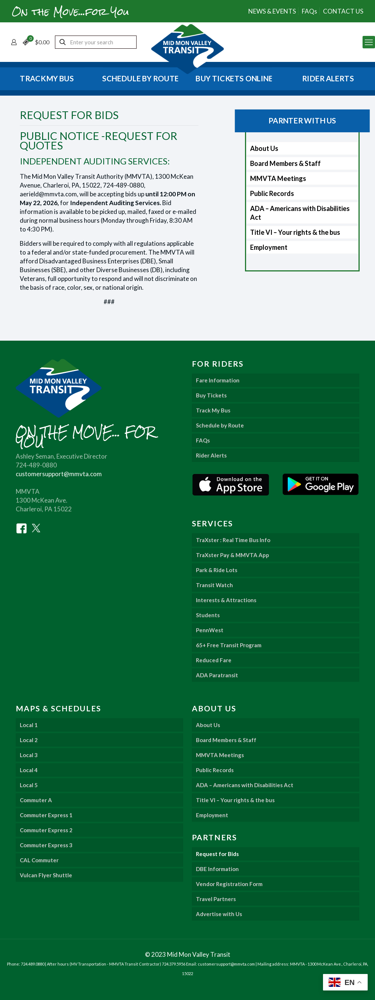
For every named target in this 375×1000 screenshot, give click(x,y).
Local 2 (29, 740)
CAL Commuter (39, 860)
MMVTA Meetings (278, 178)
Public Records (272, 193)
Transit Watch (214, 585)
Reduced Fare (213, 660)
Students (208, 615)
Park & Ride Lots (216, 570)
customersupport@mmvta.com (59, 474)
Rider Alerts (211, 455)
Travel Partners (216, 899)
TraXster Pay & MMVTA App (232, 555)
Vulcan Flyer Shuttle (46, 875)
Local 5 (29, 785)
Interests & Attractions (226, 600)
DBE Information (217, 869)
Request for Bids (217, 854)
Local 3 (29, 755)
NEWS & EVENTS (272, 11)
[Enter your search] (96, 42)
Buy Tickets (211, 395)
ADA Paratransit (217, 675)
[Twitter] (36, 528)
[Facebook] (21, 528)
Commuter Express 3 (46, 845)
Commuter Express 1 (46, 815)
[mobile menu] (369, 42)
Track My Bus (213, 410)
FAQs (309, 11)
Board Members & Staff (285, 163)
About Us (264, 148)
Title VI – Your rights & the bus (295, 232)
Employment (268, 247)
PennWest (209, 630)
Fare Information (218, 380)
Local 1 (29, 725)
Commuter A (36, 800)
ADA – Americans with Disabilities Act (300, 212)
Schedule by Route (220, 425)
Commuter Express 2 (46, 830)
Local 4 (29, 770)
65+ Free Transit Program (228, 645)
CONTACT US (343, 11)
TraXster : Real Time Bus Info (233, 540)
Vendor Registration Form (229, 884)
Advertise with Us (219, 914)
